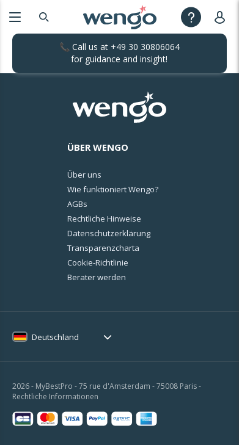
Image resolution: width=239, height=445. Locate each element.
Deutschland (55, 336)
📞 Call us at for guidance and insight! (119, 53)
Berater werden (96, 277)
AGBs (77, 203)
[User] (222, 17)
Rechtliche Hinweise (104, 218)
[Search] (44, 17)
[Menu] (15, 17)
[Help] (191, 17)
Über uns (84, 174)
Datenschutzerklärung (108, 233)
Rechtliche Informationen (55, 396)
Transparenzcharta (103, 247)
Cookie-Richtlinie (97, 262)
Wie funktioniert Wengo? (112, 189)
